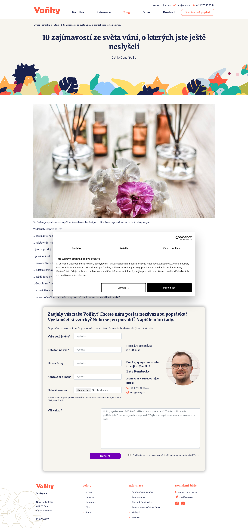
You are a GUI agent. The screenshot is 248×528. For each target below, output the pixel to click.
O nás (146, 12)
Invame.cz (137, 517)
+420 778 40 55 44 (205, 5)
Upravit (124, 287)
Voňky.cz (51, 297)
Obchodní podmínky (142, 502)
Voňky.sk (136, 512)
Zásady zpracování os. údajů (146, 507)
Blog (126, 12)
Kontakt (169, 12)
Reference (103, 12)
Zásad (170, 455)
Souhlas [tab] (76, 248)
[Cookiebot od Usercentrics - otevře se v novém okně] (178, 238)
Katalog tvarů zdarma (143, 491)
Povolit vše (169, 287)
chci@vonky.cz (183, 5)
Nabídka (78, 12)
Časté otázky (138, 497)
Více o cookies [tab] (171, 248)
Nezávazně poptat (197, 12)
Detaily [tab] (124, 248)
